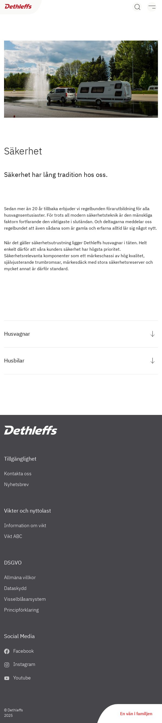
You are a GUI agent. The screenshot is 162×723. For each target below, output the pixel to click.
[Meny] (149, 7)
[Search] (137, 7)
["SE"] (30, 430)
